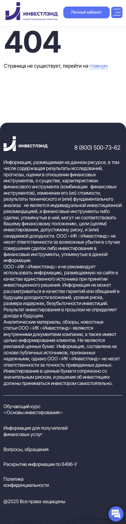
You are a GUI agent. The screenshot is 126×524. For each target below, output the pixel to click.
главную (98, 66)
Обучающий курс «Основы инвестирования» (33, 409)
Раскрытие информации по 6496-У (40, 464)
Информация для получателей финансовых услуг (36, 431)
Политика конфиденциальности (26, 482)
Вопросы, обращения (26, 449)
